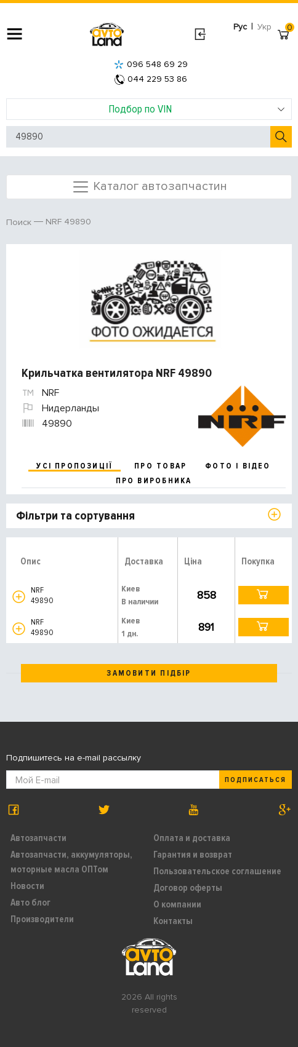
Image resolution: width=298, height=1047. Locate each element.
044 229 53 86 (151, 79)
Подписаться (255, 779)
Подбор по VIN (197, 109)
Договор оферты (187, 887)
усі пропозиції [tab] (74, 466)
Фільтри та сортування (75, 515)
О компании (177, 904)
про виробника (154, 481)
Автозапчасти (38, 838)
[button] (18, 596)
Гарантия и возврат (192, 854)
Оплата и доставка (191, 838)
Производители (42, 919)
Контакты (173, 920)
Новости (27, 885)
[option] (150, 299)
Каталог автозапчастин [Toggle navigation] (149, 187)
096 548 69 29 (151, 64)
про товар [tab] (160, 466)
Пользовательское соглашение (217, 871)
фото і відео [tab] (238, 466)
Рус (240, 27)
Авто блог (30, 902)
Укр (264, 27)
